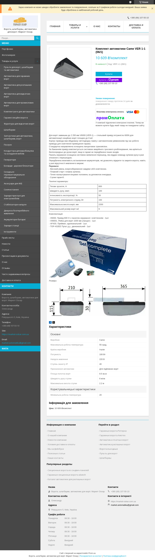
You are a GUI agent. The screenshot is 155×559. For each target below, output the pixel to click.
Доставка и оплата (11, 280)
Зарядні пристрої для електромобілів (14, 197)
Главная (55, 26)
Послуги (8, 144)
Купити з (109, 79)
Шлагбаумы (105, 458)
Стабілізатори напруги (15, 204)
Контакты (114, 26)
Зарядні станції (11, 225)
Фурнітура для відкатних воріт (19, 123)
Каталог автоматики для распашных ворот (69, 479)
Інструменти (10, 231)
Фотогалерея (8, 55)
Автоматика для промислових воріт (19, 104)
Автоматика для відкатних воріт (17, 95)
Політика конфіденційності (114, 556)
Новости (6, 243)
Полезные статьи (56, 453)
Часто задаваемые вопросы (16, 274)
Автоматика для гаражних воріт (17, 77)
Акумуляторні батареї (14, 219)
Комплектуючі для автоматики (19, 111)
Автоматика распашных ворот (115, 444)
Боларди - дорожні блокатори (18, 165)
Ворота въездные (109, 448)
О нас (4, 262)
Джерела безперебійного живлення (16, 212)
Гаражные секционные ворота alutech (67, 474)
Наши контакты (55, 458)
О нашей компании (57, 435)
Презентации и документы (15, 256)
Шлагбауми (9, 129)
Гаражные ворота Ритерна (113, 430)
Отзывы (6, 268)
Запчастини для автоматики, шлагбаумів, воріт (18, 137)
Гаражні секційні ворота (16, 117)
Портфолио (7, 49)
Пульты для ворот (109, 453)
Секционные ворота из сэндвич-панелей (68, 470)
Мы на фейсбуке (56, 448)
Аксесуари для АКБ (13, 183)
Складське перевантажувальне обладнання (14, 174)
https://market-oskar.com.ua (15, 334)
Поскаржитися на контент (91, 556)
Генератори (10, 159)
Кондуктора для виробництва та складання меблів (19, 152)
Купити (108, 74)
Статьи (5, 249)
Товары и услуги (10, 61)
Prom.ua (91, 553)
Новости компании (57, 439)
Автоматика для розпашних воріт (18, 86)
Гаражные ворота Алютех (112, 435)
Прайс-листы (8, 237)
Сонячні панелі (11, 189)
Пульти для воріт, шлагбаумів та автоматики (18, 68)
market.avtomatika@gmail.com (16, 342)
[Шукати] (37, 38)
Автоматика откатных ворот (114, 439)
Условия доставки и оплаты (61, 444)
